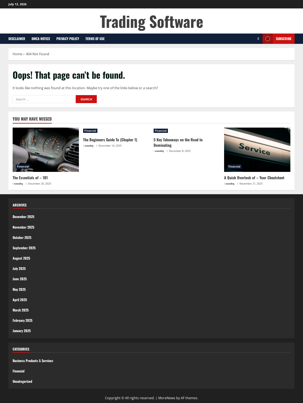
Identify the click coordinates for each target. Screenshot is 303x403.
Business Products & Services (33, 360)
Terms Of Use (95, 38)
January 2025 (22, 330)
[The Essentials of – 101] (46, 150)
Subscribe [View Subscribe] (276, 39)
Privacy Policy (67, 38)
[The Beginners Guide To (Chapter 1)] (116, 131)
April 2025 (20, 299)
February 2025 (22, 320)
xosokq (18, 183)
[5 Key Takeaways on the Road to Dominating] (187, 131)
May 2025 (19, 289)
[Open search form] (258, 39)
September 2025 (24, 247)
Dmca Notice (41, 38)
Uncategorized (22, 381)
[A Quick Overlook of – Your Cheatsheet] (257, 150)
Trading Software (151, 21)
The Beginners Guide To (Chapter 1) (110, 139)
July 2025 (19, 268)
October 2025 (22, 237)
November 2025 (23, 227)
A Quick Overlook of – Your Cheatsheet (254, 177)
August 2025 (21, 258)
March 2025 (21, 310)
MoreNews (166, 398)
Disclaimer (16, 38)
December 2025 (23, 216)
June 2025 (20, 278)
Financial (23, 166)
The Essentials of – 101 (30, 177)
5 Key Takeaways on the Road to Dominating (178, 142)
